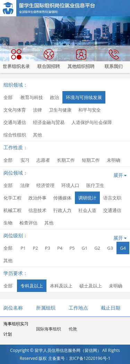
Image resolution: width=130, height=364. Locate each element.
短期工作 (91, 160)
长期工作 (66, 160)
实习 (24, 160)
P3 (47, 248)
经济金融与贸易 (48, 122)
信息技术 (37, 210)
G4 (123, 248)
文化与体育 (14, 110)
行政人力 (62, 210)
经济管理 (45, 185)
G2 (97, 248)
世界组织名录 (16, 59)
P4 (59, 248)
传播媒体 (62, 198)
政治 (54, 97)
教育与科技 (31, 97)
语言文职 (112, 198)
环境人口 (70, 185)
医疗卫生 (95, 185)
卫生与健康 (60, 110)
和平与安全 (89, 110)
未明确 (113, 160)
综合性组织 (14, 135)
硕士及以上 (90, 286)
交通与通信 (14, 122)
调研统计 (87, 198)
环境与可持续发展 (84, 97)
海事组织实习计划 (15, 329)
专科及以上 (31, 286)
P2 (35, 248)
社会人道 (87, 210)
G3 (110, 248)
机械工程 (12, 210)
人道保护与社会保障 (91, 122)
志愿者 (43, 160)
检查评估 (28, 223)
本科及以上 (61, 286)
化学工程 (12, 198)
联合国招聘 (48, 59)
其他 (37, 135)
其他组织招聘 (81, 59)
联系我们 (114, 59)
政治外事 (37, 198)
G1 (84, 248)
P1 (23, 248)
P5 (72, 248)
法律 (37, 110)
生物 (7, 223)
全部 (7, 97)
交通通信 (112, 210)
